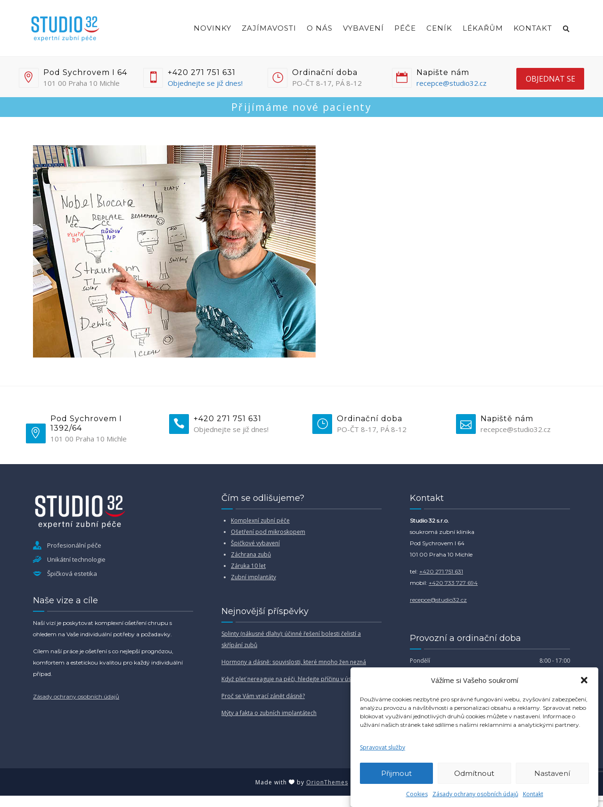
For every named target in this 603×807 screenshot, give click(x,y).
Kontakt (533, 794)
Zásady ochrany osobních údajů (475, 794)
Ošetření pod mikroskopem (268, 532)
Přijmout (396, 773)
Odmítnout (474, 773)
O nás (320, 28)
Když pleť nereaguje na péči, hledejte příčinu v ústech (291, 679)
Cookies (417, 794)
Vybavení (363, 28)
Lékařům (483, 28)
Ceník (439, 28)
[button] (584, 680)
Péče (405, 28)
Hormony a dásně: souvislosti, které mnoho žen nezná (293, 662)
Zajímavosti (269, 28)
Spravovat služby (382, 747)
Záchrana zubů (251, 554)
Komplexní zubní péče (260, 520)
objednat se (550, 79)
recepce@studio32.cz (451, 83)
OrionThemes (327, 782)
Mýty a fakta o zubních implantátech (269, 713)
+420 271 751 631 (441, 571)
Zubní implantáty (253, 577)
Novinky (212, 28)
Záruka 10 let (248, 566)
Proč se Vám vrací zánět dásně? (263, 696)
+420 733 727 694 (453, 582)
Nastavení (552, 773)
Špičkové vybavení (255, 543)
